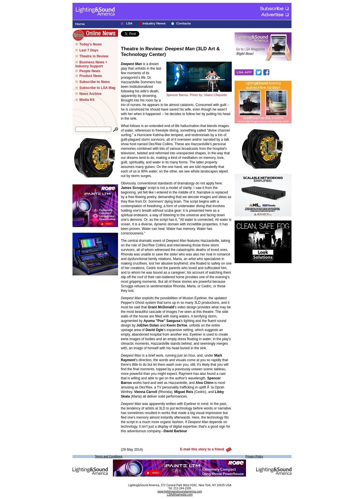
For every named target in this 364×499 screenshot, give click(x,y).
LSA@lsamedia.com (180, 494)
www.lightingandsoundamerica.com (180, 491)
